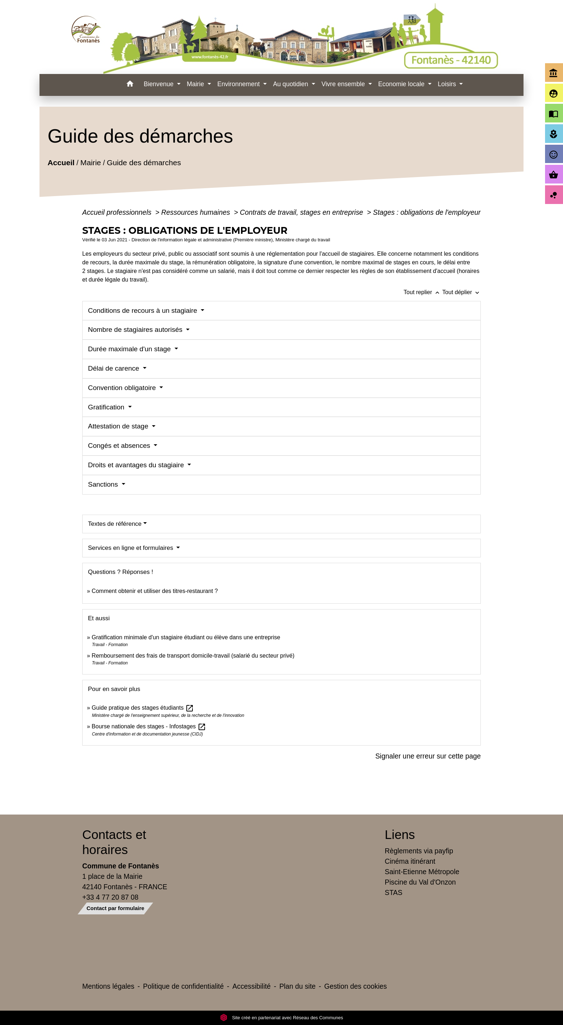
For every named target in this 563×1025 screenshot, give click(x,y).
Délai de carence (114, 368)
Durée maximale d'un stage (130, 349)
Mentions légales (108, 986)
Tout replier (423, 292)
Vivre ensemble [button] (344, 84)
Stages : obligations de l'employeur (427, 212)
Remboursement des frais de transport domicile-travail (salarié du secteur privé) (193, 656)
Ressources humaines (196, 212)
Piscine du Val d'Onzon (420, 882)
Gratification (107, 407)
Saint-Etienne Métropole (422, 872)
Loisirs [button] (448, 84)
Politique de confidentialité (183, 986)
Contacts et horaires (114, 842)
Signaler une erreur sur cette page (428, 756)
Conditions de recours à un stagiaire (143, 310)
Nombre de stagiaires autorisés (136, 329)
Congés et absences (120, 445)
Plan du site (297, 986)
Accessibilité (251, 986)
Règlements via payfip (419, 851)
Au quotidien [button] (291, 84)
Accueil (60, 162)
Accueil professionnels (117, 212)
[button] (129, 85)
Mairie (90, 162)
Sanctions (104, 484)
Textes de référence (114, 523)
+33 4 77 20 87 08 (110, 897)
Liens (400, 834)
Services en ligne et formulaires (131, 547)
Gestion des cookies (355, 986)
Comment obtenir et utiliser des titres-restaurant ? (155, 591)
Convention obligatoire (123, 387)
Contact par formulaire (115, 908)
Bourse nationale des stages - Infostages (149, 726)
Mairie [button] (196, 84)
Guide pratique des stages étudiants (143, 708)
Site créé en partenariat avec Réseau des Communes (281, 1017)
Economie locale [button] (402, 84)
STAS (394, 892)
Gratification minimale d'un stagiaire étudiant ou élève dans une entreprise (186, 637)
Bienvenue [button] (159, 84)
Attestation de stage (119, 426)
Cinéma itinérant (410, 861)
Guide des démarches (144, 162)
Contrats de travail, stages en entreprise (302, 212)
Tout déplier (461, 292)
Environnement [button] (239, 84)
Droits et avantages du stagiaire (137, 465)
